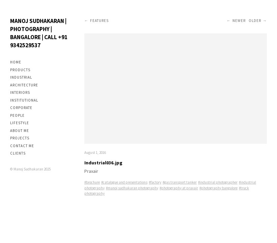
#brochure (92, 182)
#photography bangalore (218, 188)
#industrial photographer (218, 182)
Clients (18, 153)
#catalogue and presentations (124, 182)
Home (15, 62)
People (17, 115)
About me (19, 130)
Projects (19, 138)
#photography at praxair (179, 188)
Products (20, 70)
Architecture (24, 85)
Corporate (21, 107)
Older (255, 20)
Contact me (22, 145)
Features (99, 20)
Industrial (21, 77)
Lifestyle (19, 122)
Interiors (20, 92)
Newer (239, 20)
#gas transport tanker (180, 182)
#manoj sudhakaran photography (132, 188)
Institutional (24, 100)
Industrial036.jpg (103, 163)
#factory (155, 182)
